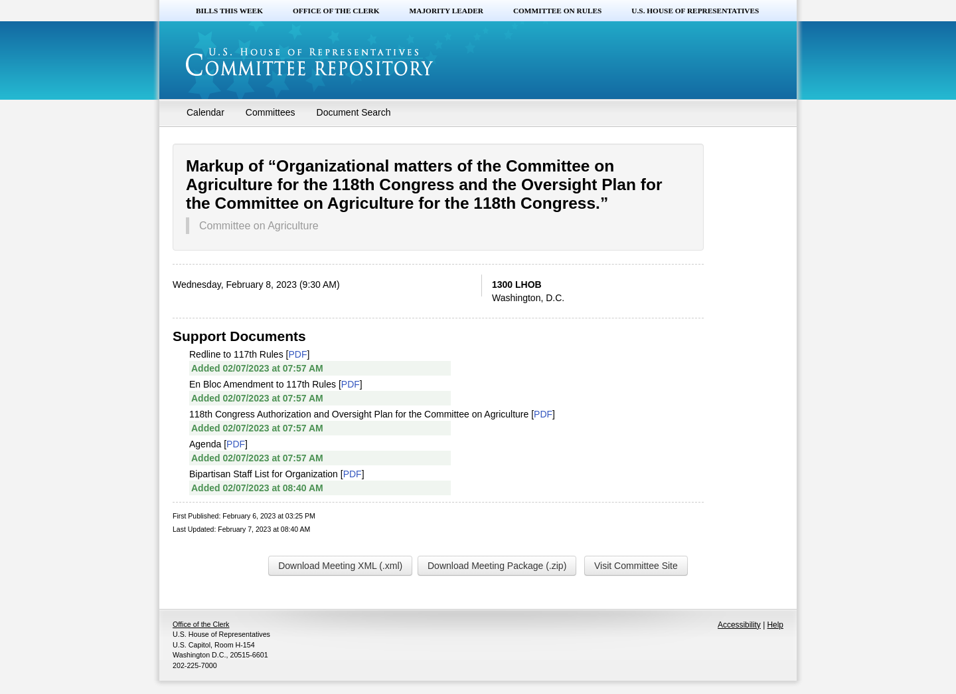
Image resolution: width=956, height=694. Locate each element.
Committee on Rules (557, 11)
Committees (270, 112)
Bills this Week (229, 11)
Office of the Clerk (336, 11)
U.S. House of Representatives (695, 11)
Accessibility (739, 625)
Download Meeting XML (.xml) (340, 565)
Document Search (354, 112)
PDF (297, 354)
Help (775, 625)
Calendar (205, 112)
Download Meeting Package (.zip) (497, 565)
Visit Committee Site (636, 565)
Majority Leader (446, 11)
